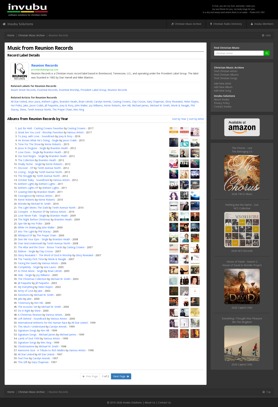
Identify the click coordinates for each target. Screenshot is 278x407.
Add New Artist (222, 83)
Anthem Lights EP (28, 187)
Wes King (78, 109)
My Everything (26, 287)
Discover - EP (25, 168)
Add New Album (223, 87)
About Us (150, 402)
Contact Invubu (222, 106)
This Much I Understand (31, 326)
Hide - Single (25, 275)
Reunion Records (117, 90)
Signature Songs (27, 330)
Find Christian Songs (225, 78)
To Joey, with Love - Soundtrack (36, 136)
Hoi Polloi (16, 105)
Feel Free (23, 358)
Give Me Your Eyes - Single (33, 239)
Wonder (22, 203)
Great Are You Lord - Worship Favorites (40, 132)
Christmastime (26, 346)
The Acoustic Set (27, 306)
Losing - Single (26, 172)
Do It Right (24, 310)
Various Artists (75, 132)
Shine (23, 109)
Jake (25, 105)
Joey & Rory (66, 105)
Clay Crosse (138, 101)
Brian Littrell (85, 101)
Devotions (24, 295)
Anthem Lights (49, 101)
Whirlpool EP (25, 235)
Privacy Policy (222, 103)
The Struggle (25, 176)
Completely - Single (29, 267)
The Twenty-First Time (31, 259)
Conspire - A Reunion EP (32, 211)
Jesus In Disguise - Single (32, 148)
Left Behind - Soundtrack (32, 318)
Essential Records (47, 90)
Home (10, 35)
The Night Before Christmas (34, 219)
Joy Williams (96, 105)
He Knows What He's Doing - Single (38, 140)
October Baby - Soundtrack (33, 180)
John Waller (81, 105)
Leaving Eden (25, 191)
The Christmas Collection (32, 279)
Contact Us (164, 402)
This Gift (22, 362)
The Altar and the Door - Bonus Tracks (40, 247)
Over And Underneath (30, 243)
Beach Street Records (23, 90)
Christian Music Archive (186, 23)
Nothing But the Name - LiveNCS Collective (241, 206)
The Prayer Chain (62, 109)
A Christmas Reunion (30, 314)
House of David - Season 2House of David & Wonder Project (242, 263)
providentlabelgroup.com (44, 69)
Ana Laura (34, 101)
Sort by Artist (196, 119)
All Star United (19, 101)
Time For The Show (29, 144)
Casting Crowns (121, 101)
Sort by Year (179, 119)
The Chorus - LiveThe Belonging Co (242, 149)
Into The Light (26, 231)
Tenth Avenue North (39, 109)
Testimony (24, 302)
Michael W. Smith (160, 105)
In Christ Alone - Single (31, 271)
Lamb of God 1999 (29, 338)
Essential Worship (69, 90)
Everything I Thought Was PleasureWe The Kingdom (242, 320)
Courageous (25, 195)
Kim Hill (126, 105)
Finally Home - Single (30, 164)
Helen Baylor (191, 101)
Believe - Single (26, 251)
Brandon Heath (68, 101)
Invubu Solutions (18, 24)
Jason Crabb (36, 105)
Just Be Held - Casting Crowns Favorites (40, 128)
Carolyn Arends (102, 101)
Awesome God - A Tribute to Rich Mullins (41, 350)
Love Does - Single (29, 152)
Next (121, 376)
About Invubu (221, 99)
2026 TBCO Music (242, 194)
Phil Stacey (44, 231)
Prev (90, 376)
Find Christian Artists (225, 71)
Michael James (140, 105)
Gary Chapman (155, 101)
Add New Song (222, 90)
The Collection (26, 160)
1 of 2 (105, 376)
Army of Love (26, 290)
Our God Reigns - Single (31, 156)
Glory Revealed (173, 101)
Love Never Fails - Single (32, 215)
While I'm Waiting (28, 227)
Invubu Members (262, 23)
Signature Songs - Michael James (36, 334)
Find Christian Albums (226, 74)
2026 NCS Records (242, 250)
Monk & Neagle (180, 105)
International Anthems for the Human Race (42, 322)
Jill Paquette (51, 105)
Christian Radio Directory (226, 23)
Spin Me (22, 223)
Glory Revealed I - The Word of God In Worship (45, 255)
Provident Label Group (93, 90)
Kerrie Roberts (112, 105)
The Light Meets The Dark (33, 207)
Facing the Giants (28, 263)
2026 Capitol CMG (242, 307)
